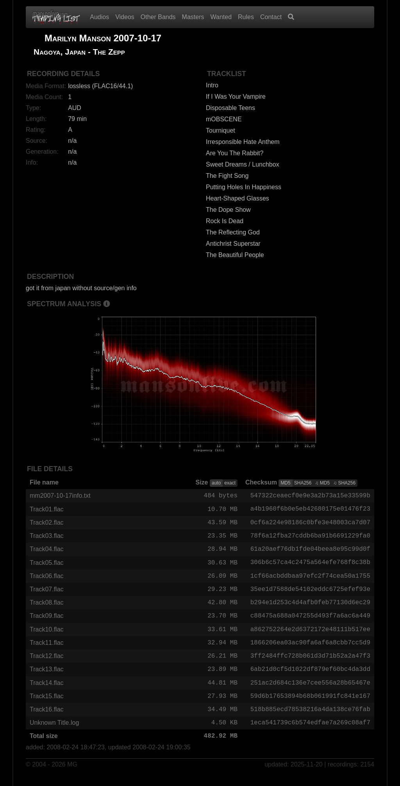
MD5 (285, 483)
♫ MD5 (322, 483)
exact (230, 483)
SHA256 (303, 483)
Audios (99, 17)
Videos (124, 17)
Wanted (221, 17)
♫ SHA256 (344, 483)
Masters (193, 17)
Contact (271, 17)
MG (72, 775)
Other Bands (158, 17)
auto (216, 483)
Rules (246, 17)
